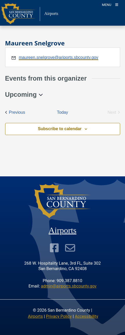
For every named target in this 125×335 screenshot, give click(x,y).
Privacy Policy (59, 316)
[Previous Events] (15, 112)
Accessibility (86, 316)
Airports (35, 316)
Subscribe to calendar (60, 128)
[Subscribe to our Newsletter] (70, 247)
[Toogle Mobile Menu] (110, 4)
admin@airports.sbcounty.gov (68, 286)
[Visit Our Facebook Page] (54, 247)
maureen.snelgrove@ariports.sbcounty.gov (58, 57)
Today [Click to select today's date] (62, 112)
